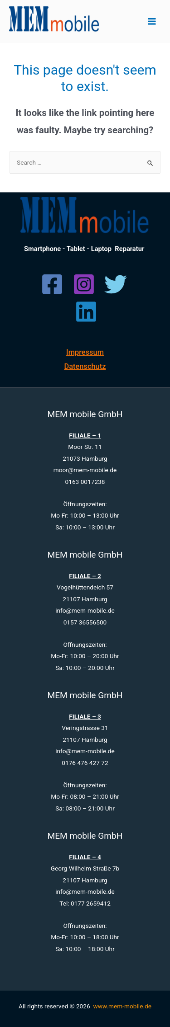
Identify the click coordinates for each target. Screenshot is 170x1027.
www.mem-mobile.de (122, 1006)
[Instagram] (83, 284)
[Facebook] (52, 284)
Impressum (85, 352)
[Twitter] (115, 284)
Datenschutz (85, 366)
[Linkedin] (86, 311)
